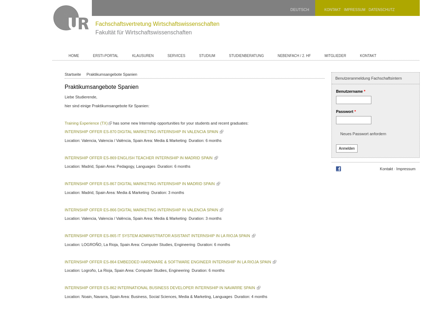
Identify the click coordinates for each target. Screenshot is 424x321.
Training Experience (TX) (88, 123)
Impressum (355, 10)
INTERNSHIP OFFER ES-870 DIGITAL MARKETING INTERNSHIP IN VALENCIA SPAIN (144, 132)
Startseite (73, 74)
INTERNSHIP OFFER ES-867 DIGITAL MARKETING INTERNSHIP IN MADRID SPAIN (142, 184)
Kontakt (332, 10)
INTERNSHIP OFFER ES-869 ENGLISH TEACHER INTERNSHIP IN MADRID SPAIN (141, 158)
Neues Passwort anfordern (363, 134)
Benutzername (350, 91)
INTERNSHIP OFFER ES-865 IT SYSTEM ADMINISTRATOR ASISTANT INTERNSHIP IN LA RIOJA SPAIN (160, 236)
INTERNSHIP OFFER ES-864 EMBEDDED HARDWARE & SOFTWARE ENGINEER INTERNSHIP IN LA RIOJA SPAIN (170, 262)
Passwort (346, 111)
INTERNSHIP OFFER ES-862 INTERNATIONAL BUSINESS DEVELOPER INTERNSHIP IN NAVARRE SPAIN (162, 288)
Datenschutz (382, 10)
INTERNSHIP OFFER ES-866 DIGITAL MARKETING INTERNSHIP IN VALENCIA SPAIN (144, 210)
